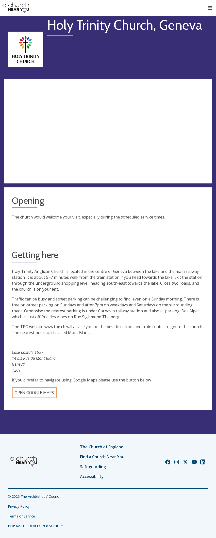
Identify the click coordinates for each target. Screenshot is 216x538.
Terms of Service (21, 516)
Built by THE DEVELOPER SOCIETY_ (36, 526)
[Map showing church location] (108, 131)
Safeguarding (93, 466)
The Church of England (101, 447)
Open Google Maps (34, 392)
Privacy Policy (19, 506)
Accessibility (92, 476)
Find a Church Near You (102, 456)
